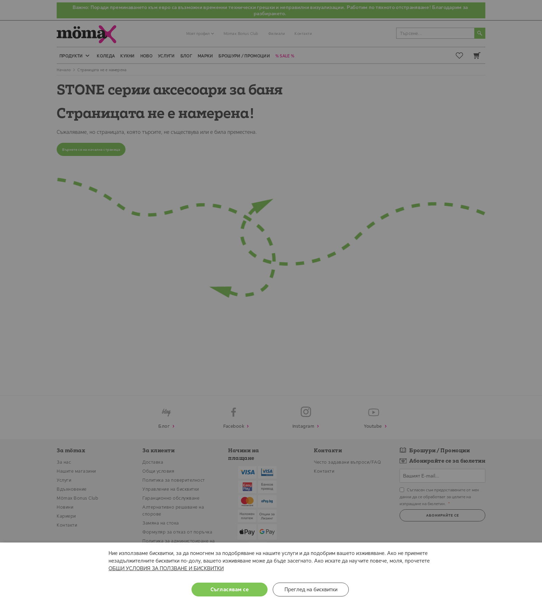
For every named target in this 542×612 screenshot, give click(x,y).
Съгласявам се (230, 589)
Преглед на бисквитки (310, 589)
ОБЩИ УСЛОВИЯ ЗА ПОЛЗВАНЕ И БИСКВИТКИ (166, 568)
